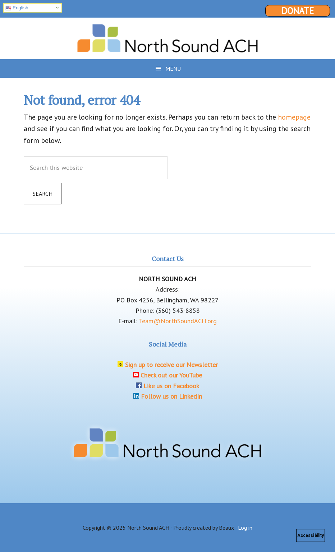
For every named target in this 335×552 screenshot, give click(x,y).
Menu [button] (173, 68)
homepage (294, 117)
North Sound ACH (167, 35)
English (16, 8)
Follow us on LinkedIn (171, 396)
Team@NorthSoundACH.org (178, 321)
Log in (245, 527)
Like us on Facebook (171, 386)
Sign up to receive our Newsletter (171, 365)
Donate (297, 11)
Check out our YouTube (171, 375)
